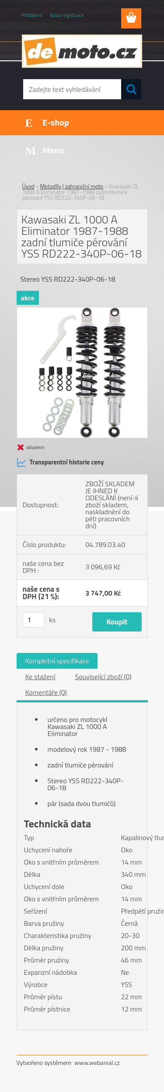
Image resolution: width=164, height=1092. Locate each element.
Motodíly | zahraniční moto (72, 186)
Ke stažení (40, 676)
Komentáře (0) (46, 692)
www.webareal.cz (97, 1062)
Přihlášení (31, 15)
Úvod (28, 186)
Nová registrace (67, 15)
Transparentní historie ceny (60, 462)
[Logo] (82, 51)
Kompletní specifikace (57, 661)
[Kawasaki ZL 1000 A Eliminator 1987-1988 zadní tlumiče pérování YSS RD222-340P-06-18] (82, 311)
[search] (131, 89)
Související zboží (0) (103, 676)
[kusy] (34, 620)
